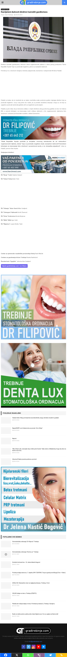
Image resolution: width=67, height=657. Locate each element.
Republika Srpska (5, 9)
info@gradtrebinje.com (35, 641)
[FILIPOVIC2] (33, 139)
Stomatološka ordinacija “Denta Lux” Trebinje (25, 552)
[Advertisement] (33, 86)
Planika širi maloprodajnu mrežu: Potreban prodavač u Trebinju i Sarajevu (33, 603)
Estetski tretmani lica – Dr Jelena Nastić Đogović (26, 562)
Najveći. (14, 438)
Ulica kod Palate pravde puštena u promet (24, 459)
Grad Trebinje (9, 15)
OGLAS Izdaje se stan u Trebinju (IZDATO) (24, 593)
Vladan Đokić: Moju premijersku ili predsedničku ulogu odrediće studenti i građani (35, 418)
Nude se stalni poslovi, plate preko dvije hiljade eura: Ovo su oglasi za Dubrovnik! (35, 614)
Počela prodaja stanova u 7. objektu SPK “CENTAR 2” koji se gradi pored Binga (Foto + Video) (39, 572)
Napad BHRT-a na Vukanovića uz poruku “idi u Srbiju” (27, 428)
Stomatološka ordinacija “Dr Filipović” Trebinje (25, 541)
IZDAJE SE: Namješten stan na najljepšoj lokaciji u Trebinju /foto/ (31, 583)
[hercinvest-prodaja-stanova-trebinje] (33, 173)
